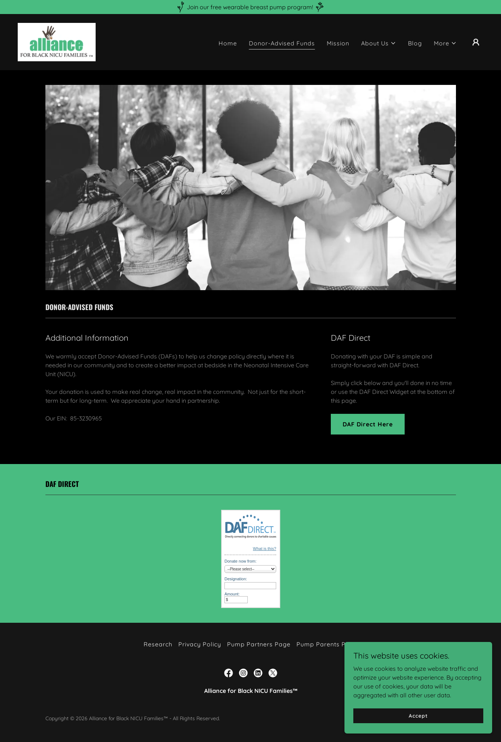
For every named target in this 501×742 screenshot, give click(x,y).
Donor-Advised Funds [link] (282, 43)
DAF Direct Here (368, 424)
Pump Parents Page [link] (326, 644)
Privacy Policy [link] (199, 644)
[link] (57, 41)
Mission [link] (338, 43)
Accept (418, 715)
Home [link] (228, 43)
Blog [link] (415, 43)
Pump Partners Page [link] (259, 644)
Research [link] (158, 644)
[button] (378, 43)
